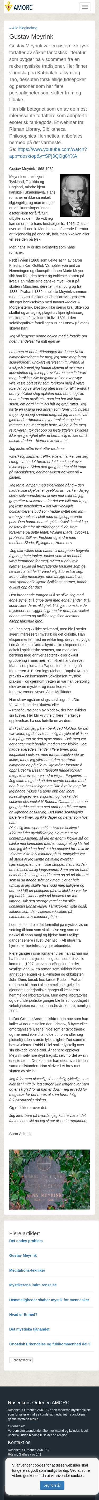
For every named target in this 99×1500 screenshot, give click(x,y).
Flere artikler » (21, 1360)
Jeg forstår (52, 1485)
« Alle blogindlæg (23, 28)
